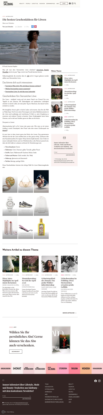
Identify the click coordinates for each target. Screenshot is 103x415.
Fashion (42, 3)
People (28, 3)
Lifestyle (35, 3)
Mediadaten (47, 387)
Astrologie (9, 16)
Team (45, 384)
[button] (3, 412)
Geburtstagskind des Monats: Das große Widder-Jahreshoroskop (70, 107)
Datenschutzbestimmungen (60, 160)
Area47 (5, 130)
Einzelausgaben (73, 397)
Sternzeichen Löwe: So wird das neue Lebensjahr (20, 91)
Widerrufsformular (50, 397)
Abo (57, 3)
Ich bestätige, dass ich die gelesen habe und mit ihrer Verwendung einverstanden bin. (64, 160)
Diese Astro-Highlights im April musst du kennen (70, 80)
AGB (44, 395)
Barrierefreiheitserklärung (53, 403)
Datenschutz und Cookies (52, 400)
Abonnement (16, 351)
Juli (28, 76)
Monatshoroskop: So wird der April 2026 (70, 93)
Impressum (46, 392)
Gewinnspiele (50, 3)
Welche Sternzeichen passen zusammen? (17, 88)
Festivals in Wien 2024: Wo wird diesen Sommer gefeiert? (23, 86)
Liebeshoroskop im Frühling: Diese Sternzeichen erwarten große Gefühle (71, 123)
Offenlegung (48, 389)
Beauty (22, 3)
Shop (64, 3)
